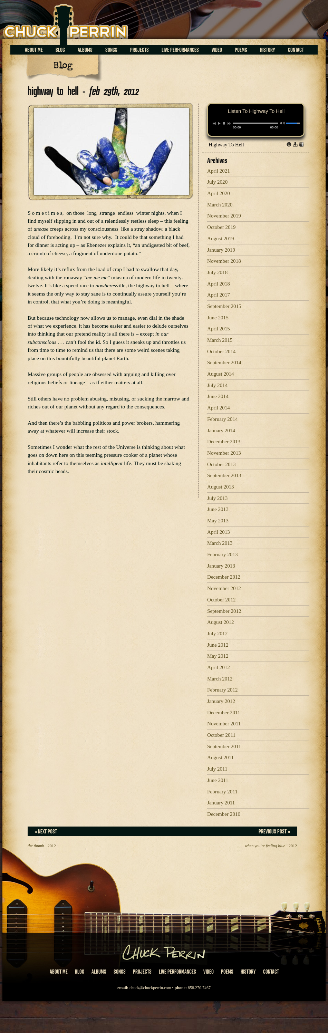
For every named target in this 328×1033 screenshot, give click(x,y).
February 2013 (222, 554)
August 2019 (220, 238)
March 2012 (219, 679)
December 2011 (223, 712)
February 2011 (222, 791)
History (267, 49)
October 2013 (221, 464)
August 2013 (220, 487)
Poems (241, 49)
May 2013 (218, 520)
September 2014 (224, 362)
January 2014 (221, 430)
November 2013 (224, 453)
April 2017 (218, 295)
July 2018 (217, 272)
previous (214, 124)
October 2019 (221, 227)
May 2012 (218, 656)
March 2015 (219, 340)
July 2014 (217, 385)
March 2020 (219, 204)
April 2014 (218, 408)
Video (217, 49)
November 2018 (224, 261)
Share (301, 144)
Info (289, 144)
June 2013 (218, 509)
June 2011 (217, 780)
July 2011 (217, 769)
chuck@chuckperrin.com (150, 987)
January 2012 (221, 701)
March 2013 (219, 543)
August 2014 (220, 374)
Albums (85, 49)
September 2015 (224, 306)
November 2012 (224, 588)
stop (224, 123)
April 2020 (218, 193)
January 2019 (221, 250)
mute (282, 123)
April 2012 (218, 667)
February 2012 (222, 690)
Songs (111, 49)
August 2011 (220, 757)
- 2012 (42, 845)
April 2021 (218, 171)
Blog (60, 49)
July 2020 (217, 182)
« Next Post (46, 831)
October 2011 (221, 735)
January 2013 (221, 566)
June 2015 (218, 317)
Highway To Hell (226, 144)
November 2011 (224, 723)
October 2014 (221, 351)
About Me (34, 49)
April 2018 (218, 284)
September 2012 (224, 611)
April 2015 (218, 328)
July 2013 (217, 498)
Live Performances (180, 49)
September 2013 (224, 475)
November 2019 (224, 216)
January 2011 (221, 802)
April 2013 (218, 532)
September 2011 (224, 746)
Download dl (295, 144)
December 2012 (223, 577)
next (229, 124)
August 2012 (220, 622)
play (218, 123)
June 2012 (218, 645)
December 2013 (223, 441)
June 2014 (218, 396)
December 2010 (223, 814)
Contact (296, 49)
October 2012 (221, 599)
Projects (139, 49)
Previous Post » (274, 831)
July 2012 (217, 633)
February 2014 (222, 419)
